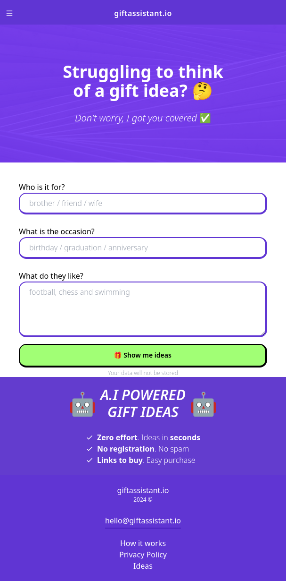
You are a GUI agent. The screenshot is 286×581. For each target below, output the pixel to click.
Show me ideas (143, 354)
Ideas (143, 566)
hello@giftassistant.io (143, 520)
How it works (143, 543)
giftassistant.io (143, 13)
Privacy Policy (143, 554)
